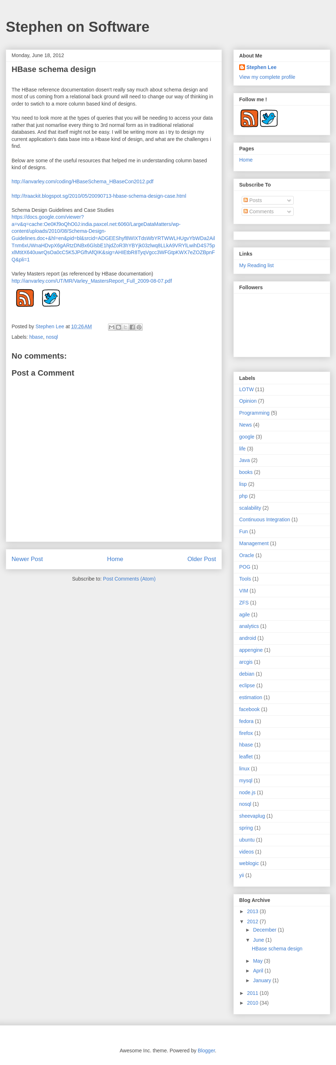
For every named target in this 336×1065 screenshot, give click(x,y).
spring (246, 828)
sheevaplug (252, 816)
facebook (249, 709)
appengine (251, 650)
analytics (249, 626)
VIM (243, 591)
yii (241, 875)
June (259, 940)
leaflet (246, 757)
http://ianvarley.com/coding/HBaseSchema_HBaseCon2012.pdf (83, 181)
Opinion (248, 401)
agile (244, 614)
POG (244, 567)
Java (244, 460)
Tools (245, 579)
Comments (259, 211)
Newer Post (27, 559)
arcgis (246, 662)
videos (246, 852)
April (258, 971)
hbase (36, 337)
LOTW (246, 389)
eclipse (247, 685)
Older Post (202, 559)
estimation (250, 697)
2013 (253, 911)
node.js (247, 792)
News (245, 425)
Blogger (206, 1050)
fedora (246, 721)
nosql (52, 337)
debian (246, 674)
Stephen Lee (50, 326)
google (246, 437)
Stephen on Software (78, 27)
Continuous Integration (264, 519)
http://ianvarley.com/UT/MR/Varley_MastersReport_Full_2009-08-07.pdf (92, 281)
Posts (253, 200)
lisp (243, 484)
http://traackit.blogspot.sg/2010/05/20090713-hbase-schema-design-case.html (99, 196)
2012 (253, 921)
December (265, 930)
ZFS (244, 603)
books (246, 472)
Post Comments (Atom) (129, 579)
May (258, 961)
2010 (253, 1003)
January (262, 980)
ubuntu (247, 840)
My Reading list (256, 265)
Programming (254, 413)
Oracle (246, 555)
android (247, 638)
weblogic (249, 863)
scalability (250, 508)
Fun (243, 531)
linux (244, 768)
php (243, 496)
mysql (246, 780)
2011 (253, 993)
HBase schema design (277, 948)
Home (115, 559)
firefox (246, 733)
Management (254, 543)
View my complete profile (267, 77)
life (242, 449)
